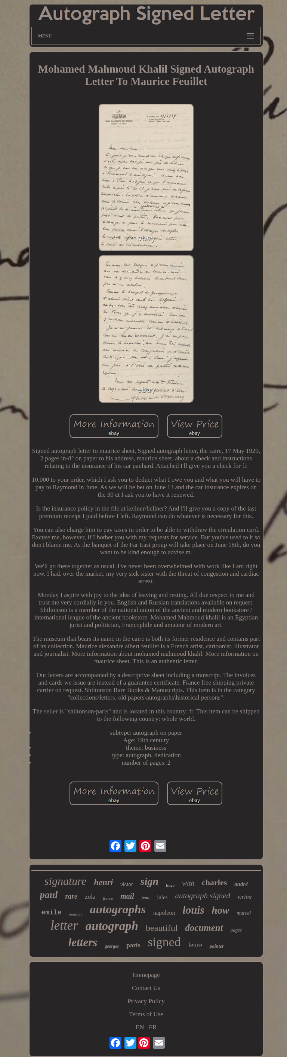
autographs (118, 909)
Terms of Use (146, 1014)
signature (65, 881)
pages (236, 930)
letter (64, 925)
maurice (75, 914)
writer (245, 897)
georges (112, 946)
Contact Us (146, 987)
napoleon (164, 913)
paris (133, 945)
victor (126, 884)
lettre (195, 945)
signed (164, 942)
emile (51, 912)
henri (103, 882)
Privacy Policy (146, 1001)
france (108, 898)
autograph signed (203, 895)
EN (140, 1027)
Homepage (146, 974)
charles (214, 882)
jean (145, 897)
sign (149, 881)
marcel (244, 913)
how (220, 910)
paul (49, 894)
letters (83, 942)
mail (127, 896)
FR (153, 1027)
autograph (112, 926)
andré (241, 884)
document (204, 928)
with (188, 883)
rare (71, 896)
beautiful (162, 928)
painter (217, 946)
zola (90, 896)
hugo (170, 885)
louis (193, 910)
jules (162, 897)
